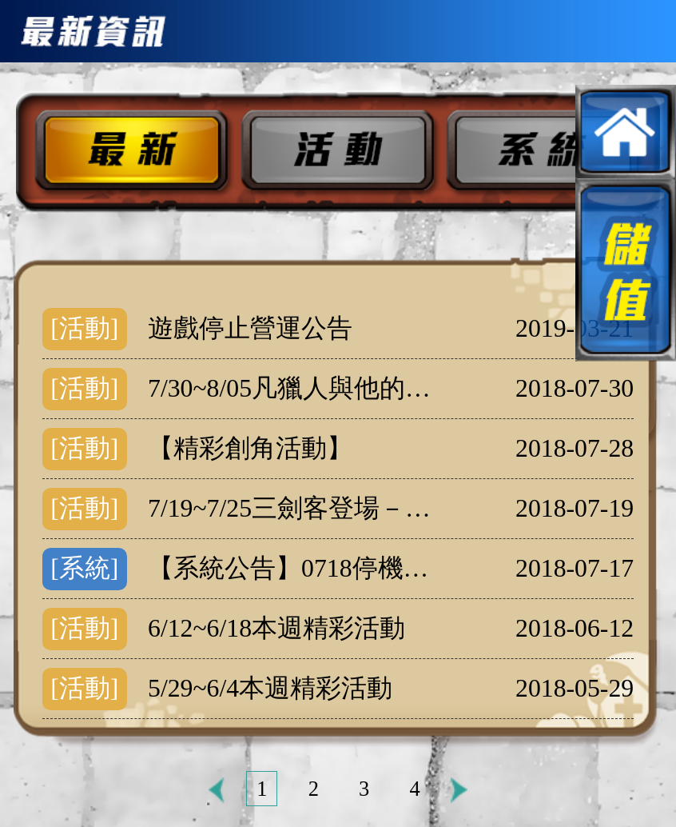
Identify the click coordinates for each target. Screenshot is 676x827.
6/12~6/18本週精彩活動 (276, 628)
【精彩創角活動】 (250, 448)
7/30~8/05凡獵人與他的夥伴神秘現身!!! (295, 388)
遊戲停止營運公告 (250, 328)
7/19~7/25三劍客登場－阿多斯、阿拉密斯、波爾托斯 (295, 508)
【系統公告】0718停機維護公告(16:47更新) (295, 568)
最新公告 (122, 151)
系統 (547, 151)
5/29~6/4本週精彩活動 (270, 688)
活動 (335, 151)
